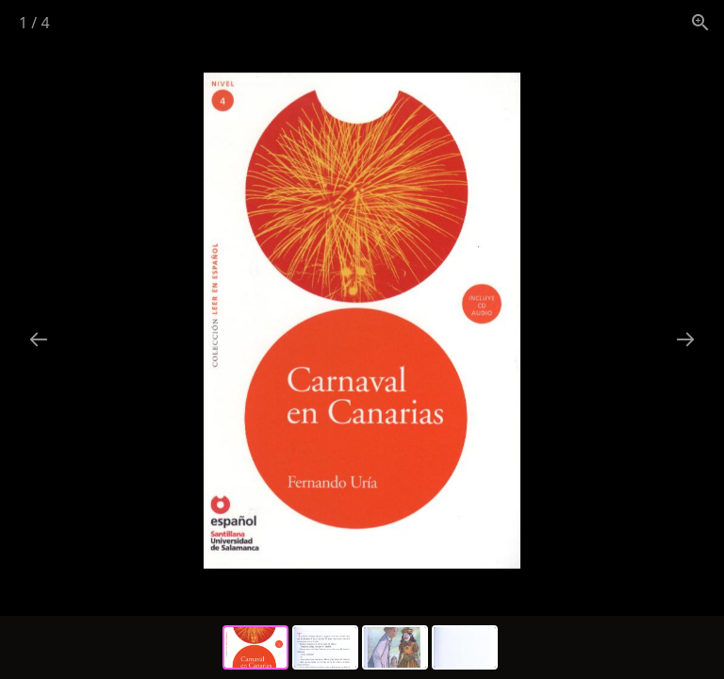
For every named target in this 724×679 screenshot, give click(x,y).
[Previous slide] (38, 339)
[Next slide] (685, 339)
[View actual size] (700, 22)
